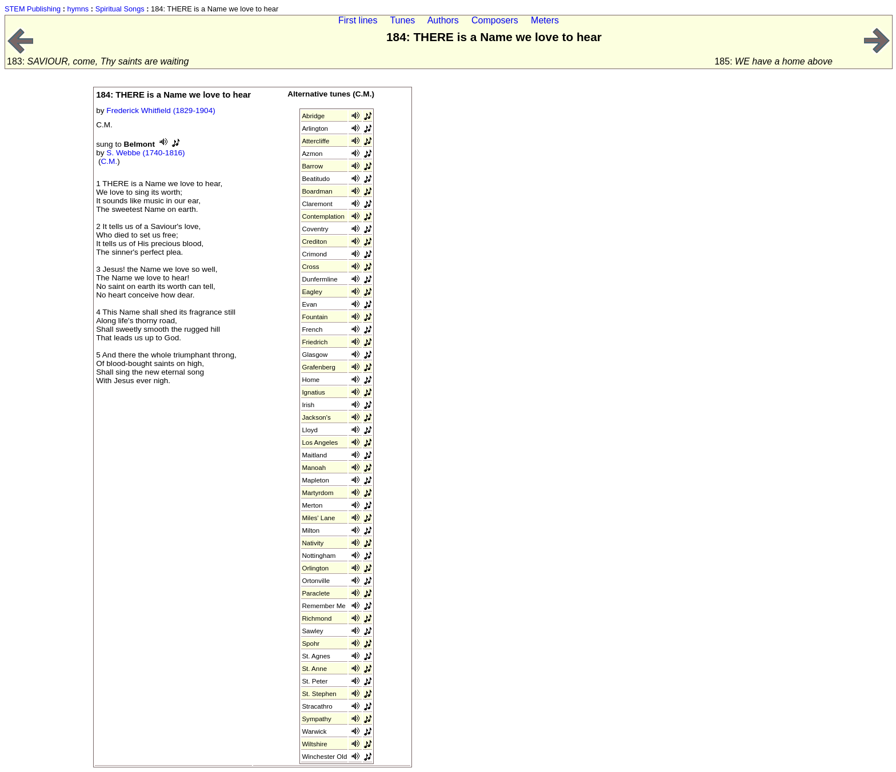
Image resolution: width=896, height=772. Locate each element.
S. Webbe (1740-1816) (145, 152)
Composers (494, 20)
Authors (443, 20)
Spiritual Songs (120, 9)
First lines (357, 20)
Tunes (402, 20)
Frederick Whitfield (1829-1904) (160, 110)
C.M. (109, 161)
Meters (545, 20)
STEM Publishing (33, 9)
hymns (78, 9)
